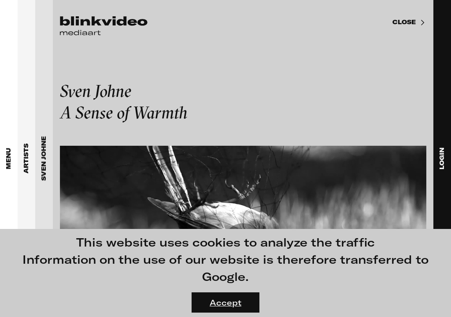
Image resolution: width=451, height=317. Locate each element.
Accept (225, 302)
